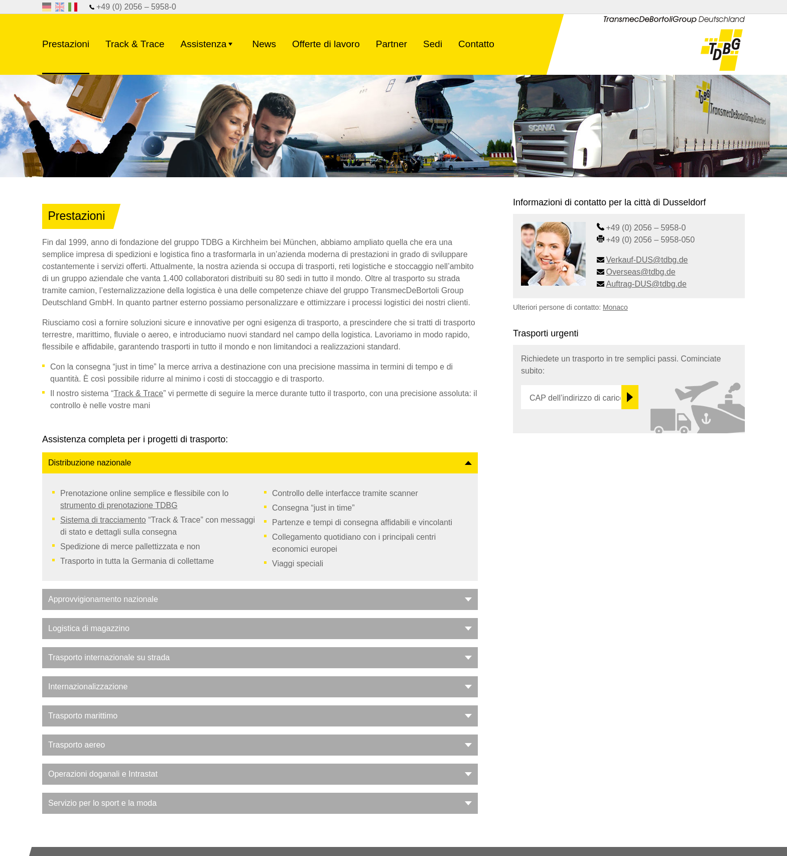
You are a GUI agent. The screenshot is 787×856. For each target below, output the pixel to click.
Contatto (476, 44)
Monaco (615, 307)
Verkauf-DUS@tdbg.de (647, 260)
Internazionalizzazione (87, 686)
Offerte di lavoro (326, 44)
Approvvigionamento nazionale (103, 599)
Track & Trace (135, 44)
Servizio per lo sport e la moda (102, 803)
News (264, 44)
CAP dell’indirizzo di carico (575, 398)
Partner (391, 44)
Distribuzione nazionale (89, 462)
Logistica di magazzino (88, 628)
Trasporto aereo (76, 745)
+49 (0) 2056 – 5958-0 (136, 7)
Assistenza (208, 50)
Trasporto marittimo (82, 715)
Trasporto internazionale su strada (109, 657)
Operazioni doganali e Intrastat (103, 774)
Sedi (432, 44)
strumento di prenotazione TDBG (119, 505)
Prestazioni (65, 44)
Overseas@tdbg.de (641, 272)
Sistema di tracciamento (103, 520)
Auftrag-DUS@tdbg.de (646, 284)
